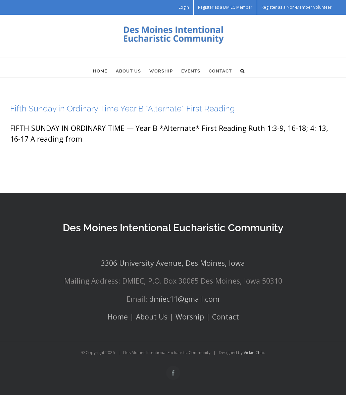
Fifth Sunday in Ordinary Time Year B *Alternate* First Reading (122, 108)
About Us (151, 317)
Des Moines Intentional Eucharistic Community (173, 228)
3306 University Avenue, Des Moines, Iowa (173, 263)
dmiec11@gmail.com (184, 299)
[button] (242, 71)
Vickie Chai (254, 352)
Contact (225, 317)
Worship (190, 317)
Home (117, 317)
